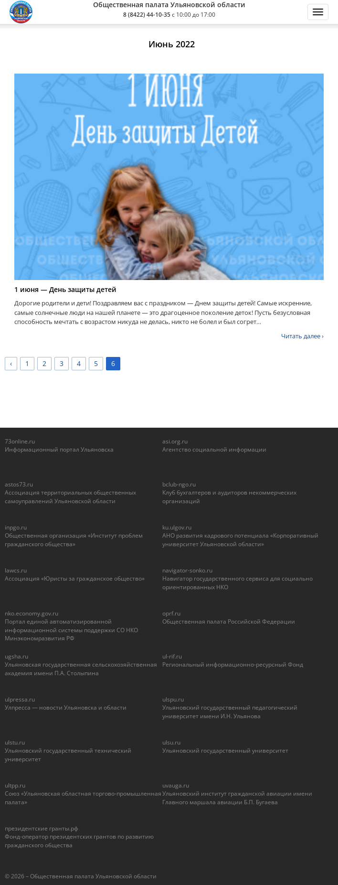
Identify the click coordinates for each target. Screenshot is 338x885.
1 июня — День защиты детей (65, 289)
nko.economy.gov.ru (31, 613)
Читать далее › (302, 336)
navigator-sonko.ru (187, 570)
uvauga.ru (175, 785)
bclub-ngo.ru (179, 484)
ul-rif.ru (172, 656)
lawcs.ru (16, 570)
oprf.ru (171, 613)
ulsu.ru (171, 742)
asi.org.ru (175, 441)
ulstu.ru (15, 742)
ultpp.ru (15, 785)
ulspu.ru (173, 699)
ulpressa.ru (20, 699)
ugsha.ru (16, 656)
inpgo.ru (16, 527)
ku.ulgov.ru (176, 527)
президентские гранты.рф (41, 828)
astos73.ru (19, 484)
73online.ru (20, 441)
